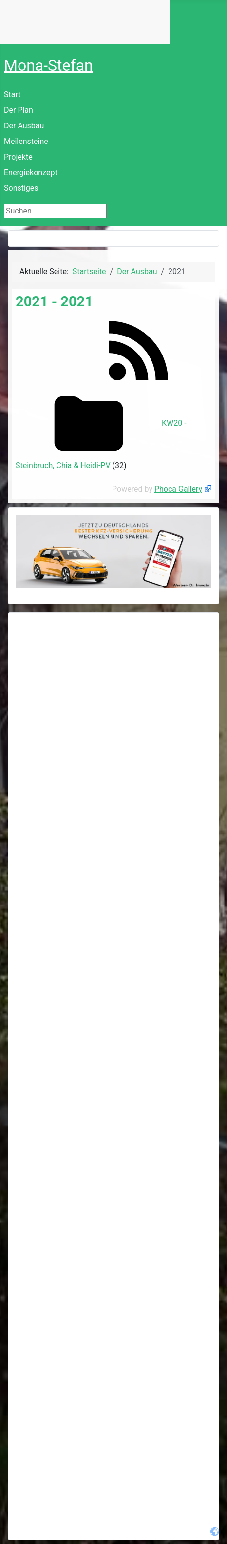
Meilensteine (26, 141)
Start (12, 94)
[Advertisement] (113, 734)
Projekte (18, 156)
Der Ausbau (24, 125)
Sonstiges (21, 188)
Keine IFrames (85, 22)
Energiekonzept (30, 172)
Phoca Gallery (178, 489)
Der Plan (18, 110)
